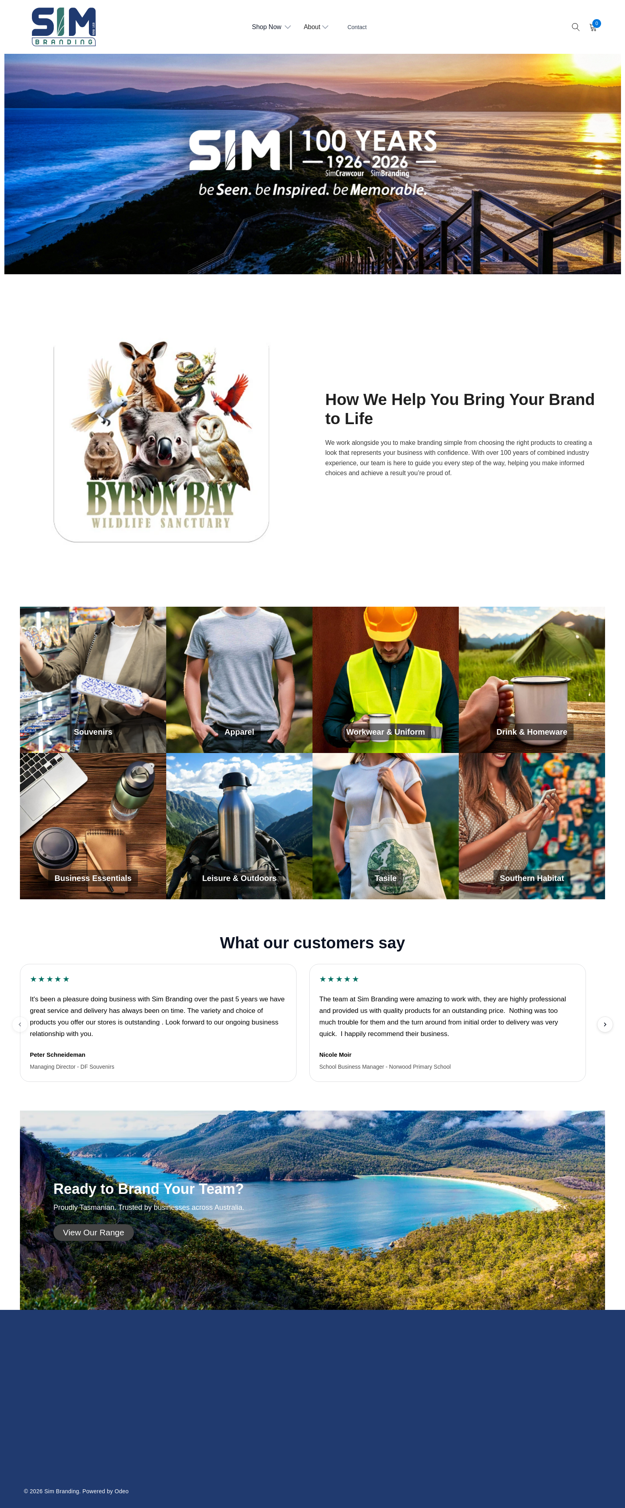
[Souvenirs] (93, 680)
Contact (357, 27)
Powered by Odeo (106, 1491)
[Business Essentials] (93, 826)
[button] (93, 1232)
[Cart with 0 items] (592, 27)
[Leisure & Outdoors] (239, 826)
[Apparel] (239, 680)
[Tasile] (385, 826)
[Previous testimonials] (20, 1024)
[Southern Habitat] (532, 826)
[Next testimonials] (605, 1024)
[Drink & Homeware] (532, 680)
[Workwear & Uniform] (385, 680)
